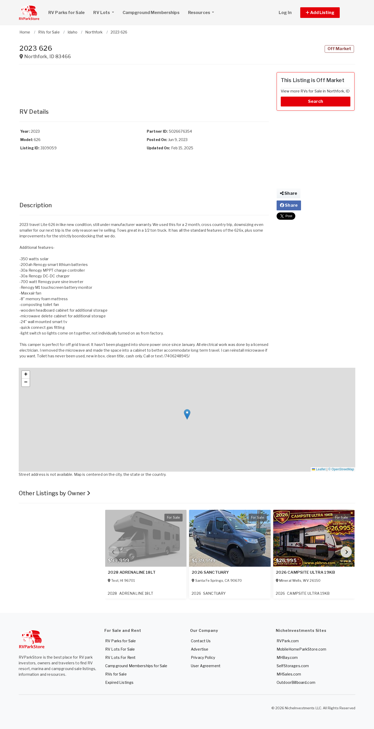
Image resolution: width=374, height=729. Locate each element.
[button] (325, 12)
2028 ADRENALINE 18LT (132, 572)
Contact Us (201, 641)
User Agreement (206, 666)
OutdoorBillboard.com (296, 682)
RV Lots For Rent (120, 657)
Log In (285, 12)
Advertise (199, 649)
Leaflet (318, 469)
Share (288, 193)
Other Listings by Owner (55, 493)
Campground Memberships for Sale (136, 666)
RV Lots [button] (105, 12)
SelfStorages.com (293, 666)
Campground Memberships (151, 12)
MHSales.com (289, 674)
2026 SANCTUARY (210, 572)
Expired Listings (119, 682)
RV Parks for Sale (66, 12)
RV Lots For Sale (120, 649)
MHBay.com (287, 657)
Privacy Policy (203, 657)
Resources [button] (199, 12)
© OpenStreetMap (341, 469)
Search (315, 101)
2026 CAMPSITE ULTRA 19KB (305, 572)
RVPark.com (288, 641)
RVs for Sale (116, 674)
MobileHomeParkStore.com (301, 649)
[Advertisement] (144, 84)
